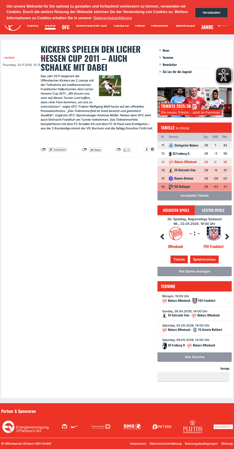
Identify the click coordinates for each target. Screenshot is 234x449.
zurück (8, 57)
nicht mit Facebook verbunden (43, 149)
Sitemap (227, 443)
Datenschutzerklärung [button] (112, 18)
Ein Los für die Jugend (177, 71)
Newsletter (170, 64)
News (166, 50)
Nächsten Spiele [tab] (176, 210)
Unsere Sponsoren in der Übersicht (207, 411)
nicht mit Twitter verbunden (84, 149)
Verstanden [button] (211, 12)
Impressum (138, 443)
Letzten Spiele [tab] (213, 210)
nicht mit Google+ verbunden (118, 149)
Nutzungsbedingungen (201, 443)
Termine (168, 57)
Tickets (179, 259)
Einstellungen (152, 149)
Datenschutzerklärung (165, 443)
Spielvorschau (204, 259)
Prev (162, 236)
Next (227, 236)
